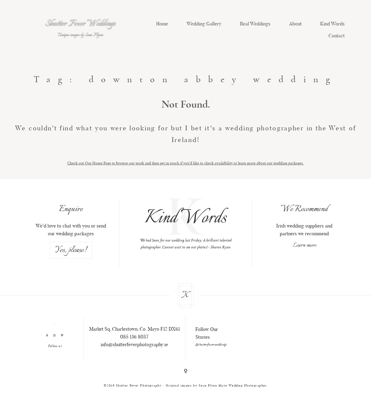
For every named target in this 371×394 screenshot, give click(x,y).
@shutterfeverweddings (211, 345)
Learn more (304, 245)
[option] (185, 225)
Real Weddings (255, 24)
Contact (337, 36)
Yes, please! (71, 250)
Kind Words (332, 24)
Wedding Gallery (204, 24)
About (295, 24)
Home (162, 24)
